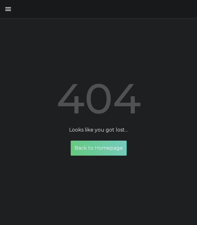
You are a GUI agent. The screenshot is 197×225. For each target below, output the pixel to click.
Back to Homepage (98, 148)
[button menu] (8, 9)
